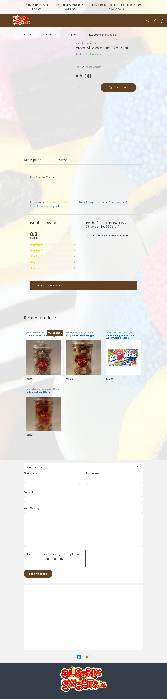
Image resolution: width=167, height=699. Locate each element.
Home (27, 34)
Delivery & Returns (34, 643)
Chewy (89, 202)
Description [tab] (32, 160)
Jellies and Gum (49, 34)
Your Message (32, 508)
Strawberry (42, 206)
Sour (32, 206)
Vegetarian (56, 206)
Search (148, 21)
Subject (28, 492)
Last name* (93, 473)
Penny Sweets (116, 202)
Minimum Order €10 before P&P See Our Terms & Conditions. (116, 7)
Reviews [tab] (61, 160)
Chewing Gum (128, 332)
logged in (106, 235)
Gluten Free (71, 332)
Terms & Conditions (35, 647)
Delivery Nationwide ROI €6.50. (37, 7)
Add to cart (121, 87)
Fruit (97, 202)
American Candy (113, 332)
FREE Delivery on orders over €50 (70, 7)
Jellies (74, 34)
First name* (31, 473)
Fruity (104, 202)
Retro (128, 202)
